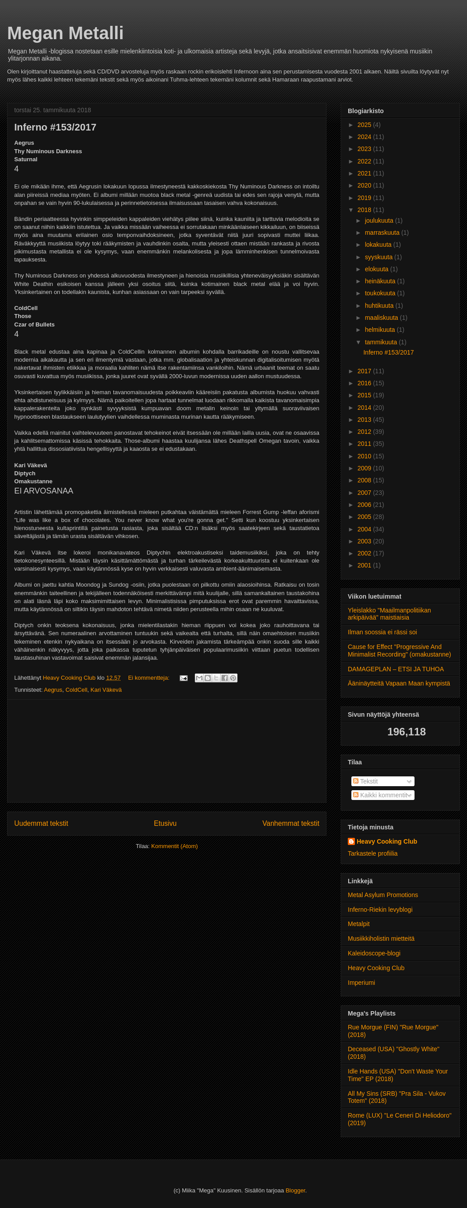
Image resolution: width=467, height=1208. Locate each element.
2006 (365, 504)
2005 (365, 516)
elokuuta (377, 269)
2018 (365, 209)
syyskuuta (379, 257)
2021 (365, 173)
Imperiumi (361, 982)
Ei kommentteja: (149, 677)
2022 (365, 161)
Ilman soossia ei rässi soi (382, 632)
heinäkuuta (381, 281)
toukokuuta (381, 293)
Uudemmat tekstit (41, 823)
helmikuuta (381, 329)
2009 (365, 468)
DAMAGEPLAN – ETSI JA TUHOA (396, 669)
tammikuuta (382, 342)
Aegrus (53, 689)
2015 (365, 395)
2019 (365, 197)
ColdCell (76, 689)
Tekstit (365, 781)
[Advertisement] (167, 751)
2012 (365, 431)
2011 (365, 443)
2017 (365, 371)
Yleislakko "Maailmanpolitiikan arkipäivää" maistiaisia (389, 614)
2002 (365, 553)
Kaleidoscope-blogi (374, 953)
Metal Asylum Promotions (383, 894)
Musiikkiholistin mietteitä (381, 938)
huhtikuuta (380, 305)
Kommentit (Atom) (174, 846)
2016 (365, 383)
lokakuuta (379, 244)
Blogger (295, 1190)
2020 (365, 185)
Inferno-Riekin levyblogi (380, 909)
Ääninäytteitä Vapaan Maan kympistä (399, 683)
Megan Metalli (65, 33)
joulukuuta (380, 220)
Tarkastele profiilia (373, 853)
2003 (365, 541)
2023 (365, 148)
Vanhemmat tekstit (290, 823)
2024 (365, 136)
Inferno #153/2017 (55, 127)
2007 (365, 492)
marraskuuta (383, 232)
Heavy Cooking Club (387, 841)
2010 (365, 456)
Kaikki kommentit (380, 795)
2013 (365, 419)
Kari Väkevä (106, 689)
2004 (365, 529)
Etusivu (165, 823)
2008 (365, 480)
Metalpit (359, 923)
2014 (365, 407)
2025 (365, 124)
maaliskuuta (382, 317)
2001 (365, 565)
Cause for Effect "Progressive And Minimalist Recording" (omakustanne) (399, 650)
